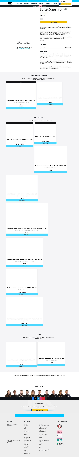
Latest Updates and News (44, 433)
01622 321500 (9, 433)
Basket (35, 0)
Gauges (25, 444)
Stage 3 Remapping (42, 439)
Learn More (44, 6)
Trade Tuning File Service (44, 448)
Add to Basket (56, 22)
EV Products (26, 439)
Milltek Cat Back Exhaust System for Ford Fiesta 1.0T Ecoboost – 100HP (20, 142)
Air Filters (26, 433)
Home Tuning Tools (27, 448)
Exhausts (25, 442)
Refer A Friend (41, 446)
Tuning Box (26, 460)
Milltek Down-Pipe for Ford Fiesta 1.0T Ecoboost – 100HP (47, 139)
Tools (25, 458)
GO (47, 418)
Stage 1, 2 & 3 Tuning (43, 435)
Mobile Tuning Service (43, 441)
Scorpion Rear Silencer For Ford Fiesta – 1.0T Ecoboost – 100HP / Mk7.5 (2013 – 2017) (52, 168)
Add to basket (22, 109)
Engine (25, 438)
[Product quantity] (41, 19)
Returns (40, 455)
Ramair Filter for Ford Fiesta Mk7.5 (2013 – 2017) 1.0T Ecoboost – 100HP (53, 366)
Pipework (26, 455)
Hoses (25, 449)
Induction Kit (26, 451)
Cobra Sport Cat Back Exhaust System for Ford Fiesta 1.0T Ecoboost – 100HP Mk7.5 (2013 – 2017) (25, 326)
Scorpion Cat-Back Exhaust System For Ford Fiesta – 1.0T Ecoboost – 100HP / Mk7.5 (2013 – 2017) (25, 265)
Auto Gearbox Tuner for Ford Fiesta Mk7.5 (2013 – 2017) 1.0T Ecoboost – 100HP (21, 102)
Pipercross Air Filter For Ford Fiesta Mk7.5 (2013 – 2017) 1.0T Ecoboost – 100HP (22, 367)
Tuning (40, 451)
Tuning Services (27, 461)
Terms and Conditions (43, 458)
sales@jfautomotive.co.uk (12, 432)
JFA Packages (26, 454)
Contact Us (41, 432)
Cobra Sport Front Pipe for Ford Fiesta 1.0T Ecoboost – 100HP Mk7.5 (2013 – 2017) (22, 294)
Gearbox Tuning (27, 445)
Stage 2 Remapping (42, 438)
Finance (40, 445)
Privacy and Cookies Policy (44, 457)
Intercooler (26, 452)
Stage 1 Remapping (42, 436)
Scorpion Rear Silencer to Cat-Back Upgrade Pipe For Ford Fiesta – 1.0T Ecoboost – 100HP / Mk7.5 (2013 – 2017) (28, 233)
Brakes (25, 436)
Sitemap (40, 452)
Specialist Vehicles (42, 444)
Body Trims (26, 435)
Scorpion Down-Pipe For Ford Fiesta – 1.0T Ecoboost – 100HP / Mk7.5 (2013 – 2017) (22, 197)
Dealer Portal (41, 449)
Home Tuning (26, 446)
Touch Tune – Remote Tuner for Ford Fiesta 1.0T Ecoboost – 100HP (51, 99)
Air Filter (25, 432)
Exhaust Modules (27, 441)
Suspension (26, 457)
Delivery (40, 454)
